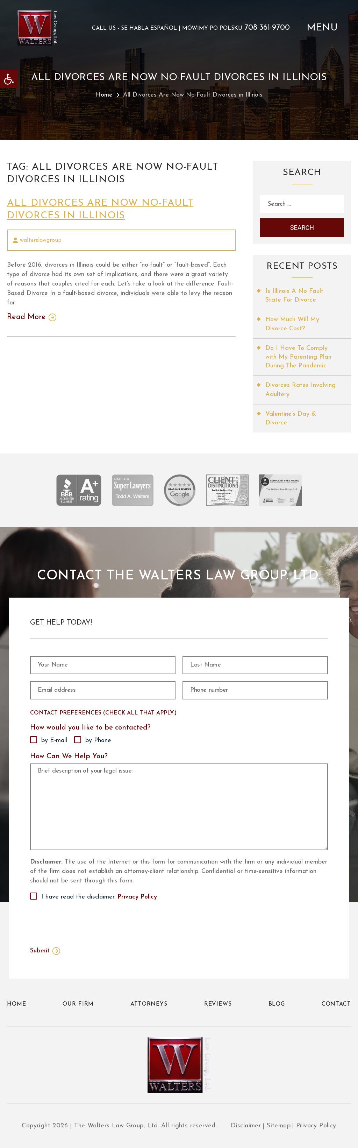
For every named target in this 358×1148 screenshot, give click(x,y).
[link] (9, 79)
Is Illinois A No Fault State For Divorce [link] (294, 295)
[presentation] (83, 922)
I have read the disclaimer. (99, 897)
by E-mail (54, 740)
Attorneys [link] (148, 1004)
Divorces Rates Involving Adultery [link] (300, 389)
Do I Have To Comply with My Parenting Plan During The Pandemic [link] (298, 357)
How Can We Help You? (69, 756)
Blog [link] (276, 1004)
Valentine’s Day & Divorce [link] (290, 418)
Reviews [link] (218, 1004)
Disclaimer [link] (246, 1125)
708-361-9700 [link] (267, 28)
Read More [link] (26, 317)
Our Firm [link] (78, 1004)
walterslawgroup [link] (41, 240)
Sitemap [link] (278, 1125)
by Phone (98, 740)
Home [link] (104, 95)
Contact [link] (336, 1004)
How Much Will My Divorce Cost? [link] (292, 324)
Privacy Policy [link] (137, 897)
